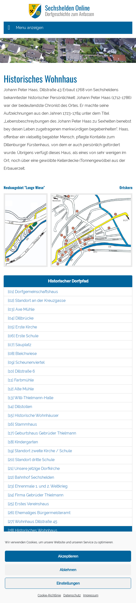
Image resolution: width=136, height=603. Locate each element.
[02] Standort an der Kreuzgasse (37, 300)
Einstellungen (68, 583)
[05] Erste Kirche (22, 327)
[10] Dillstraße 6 (21, 371)
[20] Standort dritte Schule (31, 459)
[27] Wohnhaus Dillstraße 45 (32, 521)
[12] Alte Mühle (21, 389)
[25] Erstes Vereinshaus (28, 504)
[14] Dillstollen (20, 406)
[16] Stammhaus (22, 424)
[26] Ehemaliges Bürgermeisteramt (39, 512)
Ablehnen (68, 570)
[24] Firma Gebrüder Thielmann (35, 495)
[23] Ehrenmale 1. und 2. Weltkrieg (38, 486)
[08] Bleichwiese (22, 353)
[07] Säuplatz (19, 344)
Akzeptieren (68, 556)
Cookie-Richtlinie (49, 595)
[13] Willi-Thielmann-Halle (30, 397)
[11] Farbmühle (21, 380)
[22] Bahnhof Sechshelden (31, 477)
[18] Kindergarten (23, 442)
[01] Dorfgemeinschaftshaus (33, 291)
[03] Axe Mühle (21, 309)
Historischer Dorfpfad (68, 281)
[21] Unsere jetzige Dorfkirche (34, 468)
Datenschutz (72, 595)
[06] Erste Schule (23, 336)
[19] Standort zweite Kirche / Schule (40, 451)
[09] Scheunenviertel (26, 362)
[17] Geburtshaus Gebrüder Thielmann (42, 433)
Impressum (90, 595)
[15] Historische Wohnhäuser (33, 415)
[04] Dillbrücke (21, 318)
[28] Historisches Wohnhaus (32, 530)
